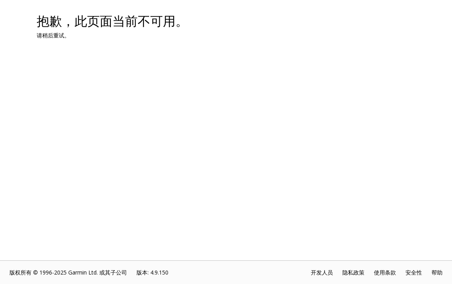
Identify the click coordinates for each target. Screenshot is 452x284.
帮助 (437, 272)
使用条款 (385, 272)
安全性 (413, 272)
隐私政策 (353, 272)
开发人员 (322, 272)
